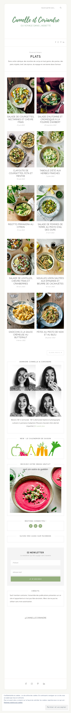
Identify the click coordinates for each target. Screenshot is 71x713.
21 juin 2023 (21, 125)
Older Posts (55, 353)
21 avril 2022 (50, 233)
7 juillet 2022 (50, 176)
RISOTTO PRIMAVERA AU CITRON (20, 225)
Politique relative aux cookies (13, 702)
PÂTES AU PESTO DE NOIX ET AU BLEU (50, 333)
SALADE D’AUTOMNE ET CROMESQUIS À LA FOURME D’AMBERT (50, 119)
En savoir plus (40, 426)
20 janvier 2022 (50, 338)
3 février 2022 (20, 340)
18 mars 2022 (20, 287)
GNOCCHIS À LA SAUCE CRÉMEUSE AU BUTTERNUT (21, 334)
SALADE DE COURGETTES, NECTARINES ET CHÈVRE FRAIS (20, 119)
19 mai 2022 (21, 230)
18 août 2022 (21, 179)
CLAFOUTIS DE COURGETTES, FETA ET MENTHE (21, 173)
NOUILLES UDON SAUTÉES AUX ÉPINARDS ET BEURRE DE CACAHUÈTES (50, 281)
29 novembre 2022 (50, 125)
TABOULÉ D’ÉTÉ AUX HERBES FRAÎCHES (50, 172)
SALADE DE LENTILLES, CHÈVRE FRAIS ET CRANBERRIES (20, 281)
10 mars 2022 (50, 287)
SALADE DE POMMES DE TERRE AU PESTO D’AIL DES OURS (50, 227)
